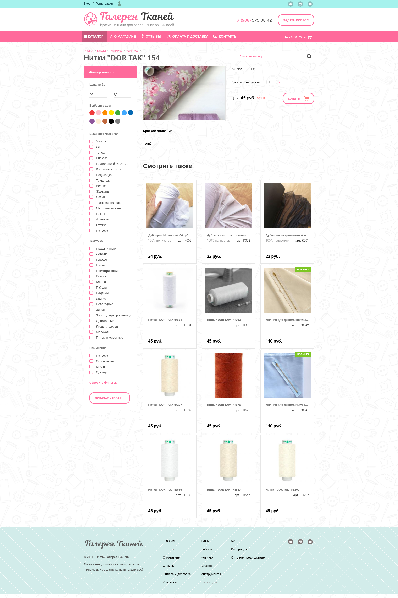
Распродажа (240, 549)
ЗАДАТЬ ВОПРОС (296, 20)
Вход (87, 3)
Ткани (204, 541)
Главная (88, 50)
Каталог (93, 36)
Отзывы (150, 36)
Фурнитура (116, 50)
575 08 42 (253, 20)
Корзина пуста (298, 36)
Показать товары (110, 398)
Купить (294, 99)
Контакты (225, 36)
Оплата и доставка (187, 36)
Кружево (207, 566)
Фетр (235, 541)
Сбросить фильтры (103, 382)
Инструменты (210, 574)
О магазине (123, 36)
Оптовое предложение (241, 559)
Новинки (207, 557)
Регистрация (104, 3)
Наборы (206, 549)
